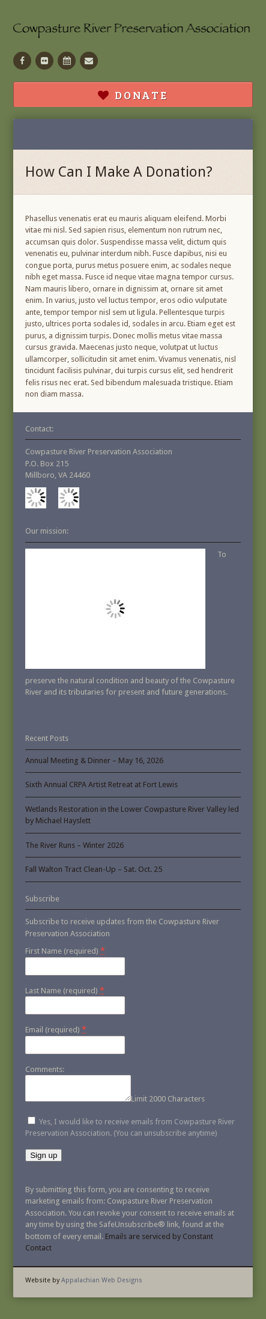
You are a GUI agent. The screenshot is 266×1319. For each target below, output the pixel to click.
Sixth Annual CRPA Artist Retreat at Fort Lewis (101, 784)
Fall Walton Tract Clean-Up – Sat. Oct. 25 (93, 869)
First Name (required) (65, 950)
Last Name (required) (64, 990)
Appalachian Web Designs (101, 1284)
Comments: (44, 1069)
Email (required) (55, 1029)
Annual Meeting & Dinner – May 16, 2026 (94, 760)
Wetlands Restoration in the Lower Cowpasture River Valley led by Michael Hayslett (132, 815)
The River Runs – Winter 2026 (74, 845)
